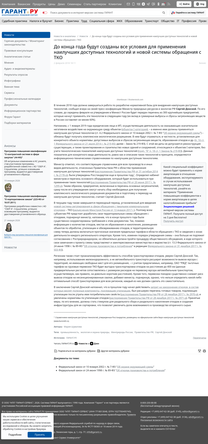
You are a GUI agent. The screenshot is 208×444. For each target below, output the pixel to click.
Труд (84, 21)
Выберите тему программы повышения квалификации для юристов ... (26, 236)
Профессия (189, 21)
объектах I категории (134, 129)
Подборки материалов (17, 123)
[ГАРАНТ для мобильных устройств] (133, 4)
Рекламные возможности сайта (157, 420)
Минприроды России (122, 332)
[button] (187, 13)
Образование (133, 21)
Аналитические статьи (17, 56)
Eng (200, 4)
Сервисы (9, 92)
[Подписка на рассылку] (128, 4)
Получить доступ (173, 221)
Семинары (74, 4)
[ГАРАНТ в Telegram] (148, 4)
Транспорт (152, 21)
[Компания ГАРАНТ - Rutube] (163, 4)
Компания (8, 4)
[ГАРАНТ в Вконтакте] (138, 4)
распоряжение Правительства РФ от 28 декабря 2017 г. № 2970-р (159, 294)
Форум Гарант (12, 116)
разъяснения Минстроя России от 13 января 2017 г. (104, 210)
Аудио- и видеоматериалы (19, 68)
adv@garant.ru (196, 417)
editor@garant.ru (191, 411)
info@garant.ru (94, 432)
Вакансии (24, 4)
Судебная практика (14, 21)
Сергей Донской (163, 332)
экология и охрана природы (95, 332)
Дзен (94, 343)
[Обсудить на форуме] (199, 351)
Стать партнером (95, 4)
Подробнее (14, 434)
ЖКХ (119, 21)
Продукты (39, 4)
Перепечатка (199, 337)
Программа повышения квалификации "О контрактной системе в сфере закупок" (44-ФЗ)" (25, 154)
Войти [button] (184, 4)
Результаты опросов (16, 74)
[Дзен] (143, 4)
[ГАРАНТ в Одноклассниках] (158, 4)
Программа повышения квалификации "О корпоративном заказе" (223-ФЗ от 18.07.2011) (25, 199)
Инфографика (12, 80)
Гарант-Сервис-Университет (65, 437)
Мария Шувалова (73, 326)
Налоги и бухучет (41, 21)
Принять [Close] (40, 434)
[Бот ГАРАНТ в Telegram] (153, 4)
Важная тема (11, 86)
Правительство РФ (144, 332)
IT (178, 21)
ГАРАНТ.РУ (71, 337)
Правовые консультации (18, 50)
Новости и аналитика (65, 36)
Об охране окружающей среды (182, 133)
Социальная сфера (102, 21)
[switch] (44, 12)
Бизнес (59, 21)
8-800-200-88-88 (149, 402)
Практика (72, 21)
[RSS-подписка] (169, 4)
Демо (61, 4)
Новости (9, 35)
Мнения (9, 62)
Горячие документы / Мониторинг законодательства (24, 42)
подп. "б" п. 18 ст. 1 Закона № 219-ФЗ (159, 151)
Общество (167, 21)
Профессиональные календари (22, 98)
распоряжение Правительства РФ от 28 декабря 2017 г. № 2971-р (148, 298)
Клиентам (115, 4)
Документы (11, 104)
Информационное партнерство (22, 110)
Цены (51, 4)
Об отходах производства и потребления (108, 246)
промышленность (69, 332)
